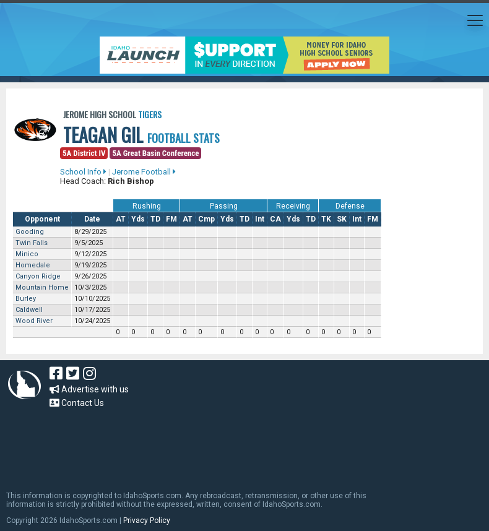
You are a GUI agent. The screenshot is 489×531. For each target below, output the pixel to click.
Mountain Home (42, 287)
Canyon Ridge (38, 276)
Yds (138, 219)
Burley (25, 299)
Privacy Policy (146, 520)
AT (121, 219)
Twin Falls (31, 243)
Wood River (34, 321)
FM (171, 219)
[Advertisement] (231, 444)
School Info (83, 171)
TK (326, 219)
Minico (26, 254)
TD (155, 219)
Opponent (42, 219)
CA (275, 219)
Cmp (206, 219)
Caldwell (29, 310)
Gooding (29, 232)
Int (259, 219)
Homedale (32, 265)
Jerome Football (144, 171)
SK (342, 219)
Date (92, 219)
